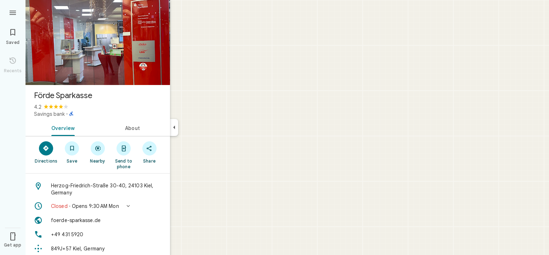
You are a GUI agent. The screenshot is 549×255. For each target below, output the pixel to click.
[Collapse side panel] (174, 127)
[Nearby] (98, 152)
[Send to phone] (123, 155)
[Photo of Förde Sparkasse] (98, 42)
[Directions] (46, 152)
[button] (98, 206)
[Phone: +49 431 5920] (98, 234)
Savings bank (49, 114)
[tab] (61, 127)
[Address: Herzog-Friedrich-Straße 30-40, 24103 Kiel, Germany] (98, 189)
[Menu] (13, 12)
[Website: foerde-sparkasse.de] (98, 220)
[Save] (72, 152)
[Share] (149, 152)
